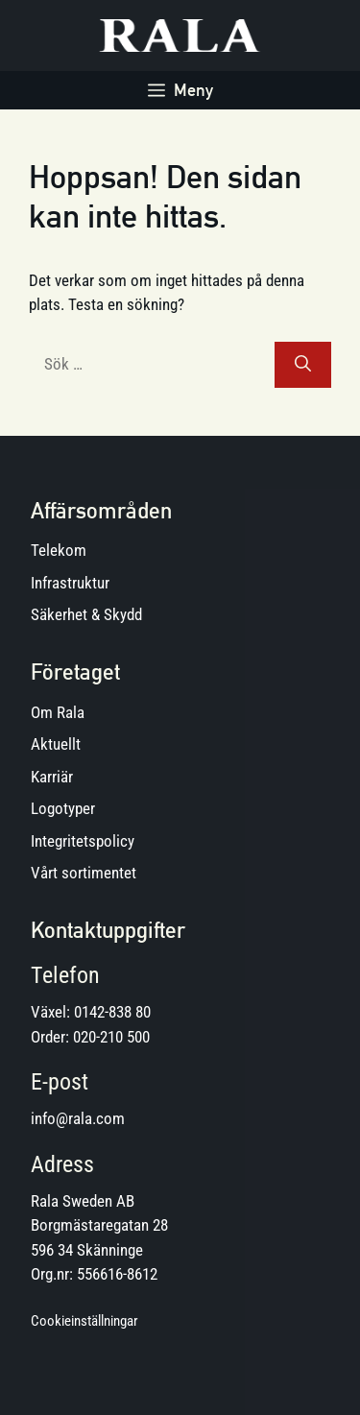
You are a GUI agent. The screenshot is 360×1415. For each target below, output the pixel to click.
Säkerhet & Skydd (86, 614)
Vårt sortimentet (83, 872)
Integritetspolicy (82, 841)
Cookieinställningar (84, 1321)
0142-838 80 (112, 1011)
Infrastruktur (70, 582)
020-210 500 (111, 1036)
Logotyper (63, 808)
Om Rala (57, 712)
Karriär (52, 776)
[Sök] (303, 365)
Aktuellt (56, 744)
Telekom (58, 550)
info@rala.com (78, 1118)
